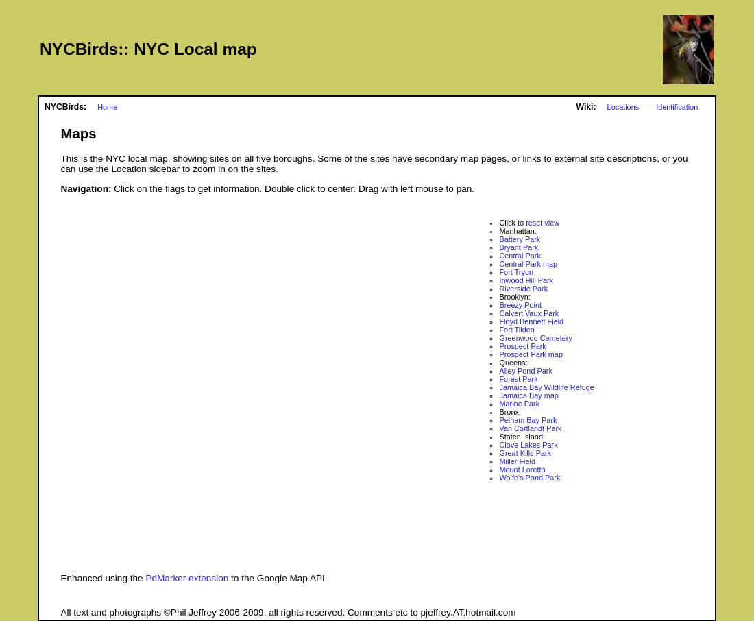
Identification (677, 107)
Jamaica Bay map (528, 395)
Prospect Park (522, 346)
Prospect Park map (530, 354)
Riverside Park (523, 288)
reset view (542, 223)
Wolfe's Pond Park (529, 478)
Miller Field (517, 461)
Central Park (519, 256)
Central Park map (528, 264)
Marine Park (519, 404)
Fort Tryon (516, 272)
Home (107, 107)
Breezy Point (520, 305)
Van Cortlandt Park (530, 428)
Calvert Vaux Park (529, 313)
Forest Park (518, 379)
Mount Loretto (522, 469)
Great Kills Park (525, 453)
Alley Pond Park (525, 371)
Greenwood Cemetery (535, 338)
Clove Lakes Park (528, 445)
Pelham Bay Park (528, 420)
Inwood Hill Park (526, 280)
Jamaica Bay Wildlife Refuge (546, 387)
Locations (623, 107)
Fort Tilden (516, 330)
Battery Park (519, 239)
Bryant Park (518, 247)
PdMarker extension (186, 578)
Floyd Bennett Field (531, 321)
